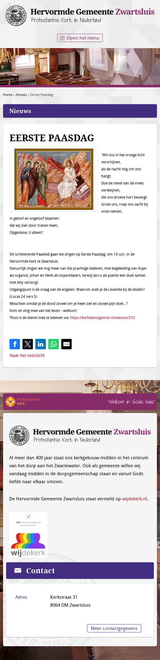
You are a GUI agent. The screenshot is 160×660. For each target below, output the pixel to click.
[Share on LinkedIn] (40, 344)
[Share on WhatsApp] (53, 344)
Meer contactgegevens (114, 628)
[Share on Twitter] (27, 344)
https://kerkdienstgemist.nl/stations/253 (102, 317)
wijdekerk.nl (134, 498)
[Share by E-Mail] (66, 344)
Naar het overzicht (27, 355)
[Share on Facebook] (15, 344)
